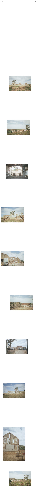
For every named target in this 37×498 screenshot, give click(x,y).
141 (35, 1)
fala (2, 1)
